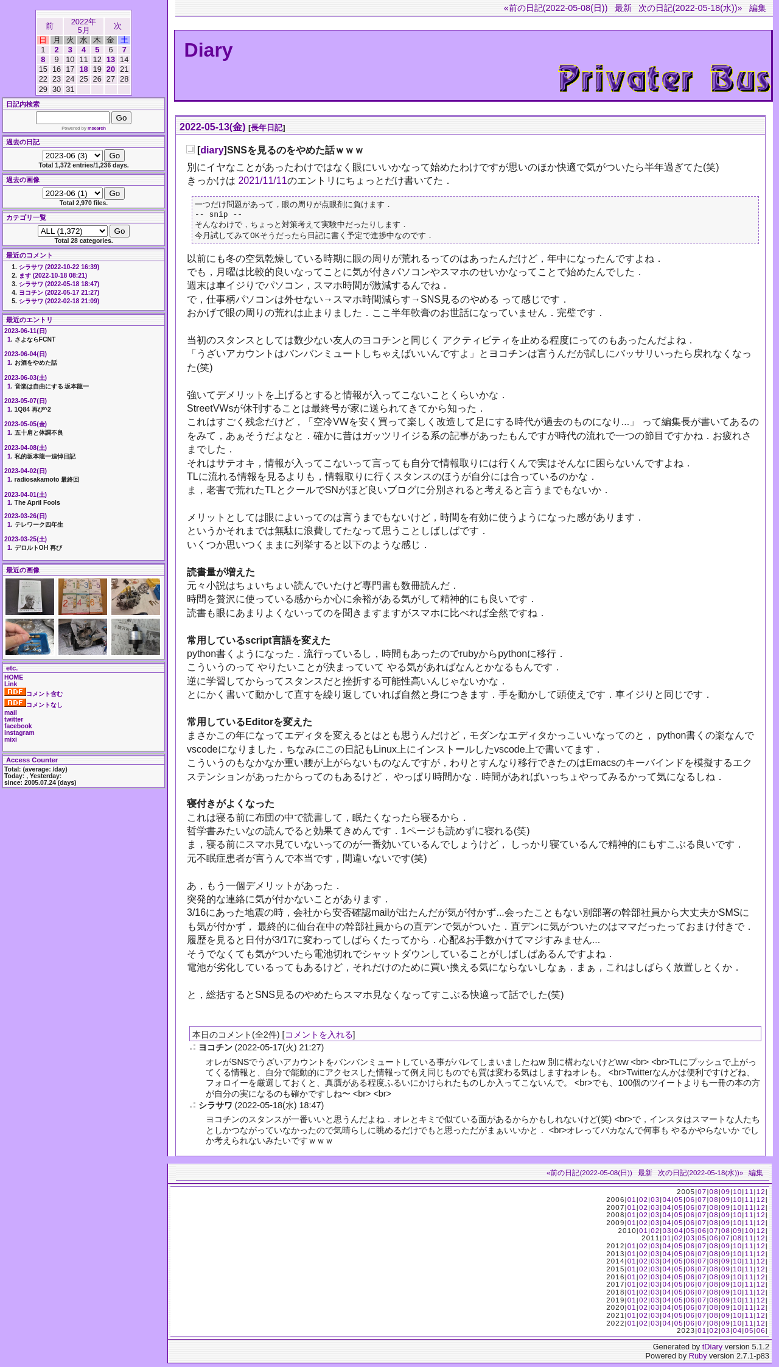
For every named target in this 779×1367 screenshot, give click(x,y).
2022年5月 (83, 26)
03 (655, 1203)
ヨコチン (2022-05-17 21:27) (59, 292)
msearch (97, 128)
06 (690, 1203)
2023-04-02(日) (25, 471)
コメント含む (33, 694)
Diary (208, 50)
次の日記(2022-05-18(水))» (690, 8)
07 (702, 1195)
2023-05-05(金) (25, 424)
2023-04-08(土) (25, 448)
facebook (18, 726)
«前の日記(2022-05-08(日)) (556, 8)
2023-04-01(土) (25, 494)
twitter (13, 719)
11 (748, 1195)
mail (10, 712)
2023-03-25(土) (25, 539)
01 (632, 1203)
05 (678, 1203)
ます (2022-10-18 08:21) (53, 275)
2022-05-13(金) (213, 127)
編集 (757, 8)
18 (83, 69)
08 (714, 1195)
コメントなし (33, 704)
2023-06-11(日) (25, 331)
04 (666, 1203)
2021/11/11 (262, 180)
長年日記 (266, 127)
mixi (10, 739)
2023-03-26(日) (25, 516)
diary (211, 150)
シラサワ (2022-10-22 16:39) (59, 267)
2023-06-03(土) (25, 377)
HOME (13, 677)
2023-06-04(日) (25, 354)
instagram (19, 732)
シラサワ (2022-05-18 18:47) (59, 284)
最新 (623, 8)
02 (643, 1203)
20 (111, 69)
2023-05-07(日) (25, 401)
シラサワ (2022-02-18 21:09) (59, 301)
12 (761, 1195)
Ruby (698, 1359)
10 (737, 1195)
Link (10, 684)
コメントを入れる (319, 1038)
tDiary (712, 1350)
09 (725, 1195)
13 (111, 59)
